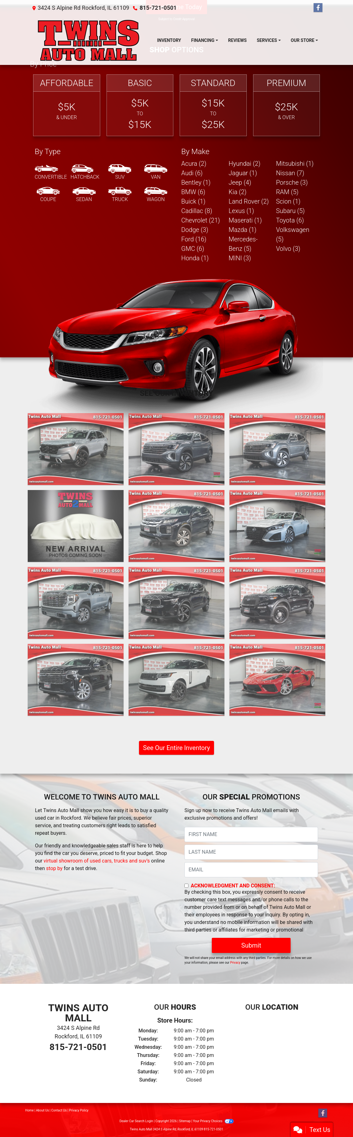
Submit (251, 945)
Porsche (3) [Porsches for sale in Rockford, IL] (292, 182)
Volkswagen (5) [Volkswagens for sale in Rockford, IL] (293, 234)
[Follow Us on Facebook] (318, 8)
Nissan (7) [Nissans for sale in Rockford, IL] (290, 173)
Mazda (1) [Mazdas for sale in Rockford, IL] (242, 230)
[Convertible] (51, 172)
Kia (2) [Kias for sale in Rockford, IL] (237, 192)
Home (29, 1110)
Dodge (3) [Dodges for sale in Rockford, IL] (194, 230)
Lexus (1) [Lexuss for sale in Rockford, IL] (241, 211)
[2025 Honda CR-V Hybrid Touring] (76, 449)
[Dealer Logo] (88, 40)
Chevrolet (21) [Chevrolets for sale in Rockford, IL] (200, 220)
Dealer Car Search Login (136, 1121)
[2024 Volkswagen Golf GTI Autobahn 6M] (76, 526)
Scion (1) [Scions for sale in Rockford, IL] (288, 201)
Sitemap (185, 1121)
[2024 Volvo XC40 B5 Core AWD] (176, 603)
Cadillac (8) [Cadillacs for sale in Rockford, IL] (196, 211)
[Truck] (119, 194)
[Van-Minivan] (155, 172)
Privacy (235, 962)
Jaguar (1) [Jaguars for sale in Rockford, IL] (243, 173)
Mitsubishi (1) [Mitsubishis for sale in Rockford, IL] (295, 163)
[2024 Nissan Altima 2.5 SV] (277, 526)
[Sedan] (84, 194)
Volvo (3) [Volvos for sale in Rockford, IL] (288, 248)
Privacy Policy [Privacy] (79, 1110)
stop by (54, 868)
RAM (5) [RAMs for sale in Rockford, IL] (287, 192)
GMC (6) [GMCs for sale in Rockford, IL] (192, 248)
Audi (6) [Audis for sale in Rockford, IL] (192, 173)
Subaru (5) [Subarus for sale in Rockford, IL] (290, 211)
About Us (42, 1110)
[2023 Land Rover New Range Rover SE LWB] (176, 680)
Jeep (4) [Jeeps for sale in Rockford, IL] (240, 182)
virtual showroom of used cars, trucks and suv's (96, 861)
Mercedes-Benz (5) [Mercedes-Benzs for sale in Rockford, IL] (243, 243)
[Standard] (213, 105)
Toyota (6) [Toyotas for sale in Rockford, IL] (290, 220)
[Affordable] (66, 105)
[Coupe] (48, 194)
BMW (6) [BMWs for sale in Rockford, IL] (193, 192)
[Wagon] (155, 194)
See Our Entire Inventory (176, 748)
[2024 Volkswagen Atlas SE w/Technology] (176, 449)
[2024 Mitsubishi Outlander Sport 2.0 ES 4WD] (176, 526)
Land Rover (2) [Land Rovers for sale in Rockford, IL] (249, 201)
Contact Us (59, 1110)
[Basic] (140, 105)
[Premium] (286, 105)
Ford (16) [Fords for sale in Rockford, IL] (193, 239)
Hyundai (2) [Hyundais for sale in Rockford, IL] (244, 163)
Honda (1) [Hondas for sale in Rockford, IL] (195, 258)
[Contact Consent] (186, 886)
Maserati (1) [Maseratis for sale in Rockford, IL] (245, 220)
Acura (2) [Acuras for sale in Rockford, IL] (193, 163)
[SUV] (119, 172)
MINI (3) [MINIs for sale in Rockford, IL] (240, 258)
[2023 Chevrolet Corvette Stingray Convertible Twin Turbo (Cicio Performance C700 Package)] (277, 680)
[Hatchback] (85, 172)
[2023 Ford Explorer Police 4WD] (277, 603)
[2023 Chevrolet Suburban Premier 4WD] (76, 680)
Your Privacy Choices (213, 1121)
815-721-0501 (158, 7)
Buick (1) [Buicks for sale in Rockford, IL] (193, 201)
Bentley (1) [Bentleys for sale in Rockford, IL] (196, 182)
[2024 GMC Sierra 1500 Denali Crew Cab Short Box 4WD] (76, 603)
